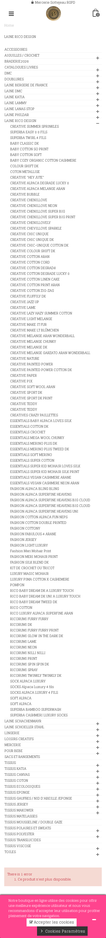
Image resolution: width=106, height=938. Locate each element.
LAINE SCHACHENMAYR (23, 721)
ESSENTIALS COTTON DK (29, 426)
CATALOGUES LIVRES (21, 67)
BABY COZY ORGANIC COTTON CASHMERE (43, 160)
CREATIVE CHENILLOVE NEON (33, 206)
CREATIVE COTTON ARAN (29, 257)
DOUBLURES (14, 79)
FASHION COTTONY (25, 528)
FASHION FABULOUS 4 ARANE (33, 534)
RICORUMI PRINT (23, 658)
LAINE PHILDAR (17, 115)
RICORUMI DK (21, 625)
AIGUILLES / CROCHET (22, 55)
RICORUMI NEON (23, 647)
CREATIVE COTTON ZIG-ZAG (32, 291)
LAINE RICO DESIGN (20, 121)
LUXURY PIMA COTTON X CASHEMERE (39, 579)
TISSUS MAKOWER (19, 810)
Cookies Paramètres (62, 931)
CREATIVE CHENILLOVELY (30, 223)
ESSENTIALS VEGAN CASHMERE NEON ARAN (44, 483)
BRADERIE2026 (17, 61)
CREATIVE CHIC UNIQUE (29, 234)
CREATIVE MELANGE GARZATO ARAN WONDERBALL (50, 353)
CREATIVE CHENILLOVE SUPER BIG (37, 211)
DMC (8, 73)
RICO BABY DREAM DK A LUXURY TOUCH (41, 591)
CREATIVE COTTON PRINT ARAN (35, 285)
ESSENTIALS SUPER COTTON (32, 460)
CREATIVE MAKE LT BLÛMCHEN (34, 330)
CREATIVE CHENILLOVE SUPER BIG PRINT (42, 217)
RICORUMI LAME (23, 641)
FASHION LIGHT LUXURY (29, 545)
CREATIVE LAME (23, 307)
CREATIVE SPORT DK (26, 392)
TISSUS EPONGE (17, 792)
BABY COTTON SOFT (26, 155)
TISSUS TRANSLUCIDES (23, 840)
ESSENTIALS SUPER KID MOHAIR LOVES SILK (45, 466)
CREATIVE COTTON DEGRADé (33, 268)
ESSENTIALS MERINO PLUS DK (33, 443)
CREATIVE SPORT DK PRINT (31, 398)
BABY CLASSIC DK (24, 143)
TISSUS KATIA (15, 769)
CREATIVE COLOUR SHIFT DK (32, 251)
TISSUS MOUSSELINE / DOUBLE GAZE (33, 822)
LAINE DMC (13, 91)
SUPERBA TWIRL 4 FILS (28, 138)
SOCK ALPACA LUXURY (28, 681)
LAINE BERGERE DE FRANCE (26, 85)
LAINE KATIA (15, 97)
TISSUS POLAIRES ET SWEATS (28, 828)
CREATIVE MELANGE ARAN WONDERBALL (42, 336)
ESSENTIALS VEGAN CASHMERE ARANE (40, 477)
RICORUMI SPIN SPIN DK (29, 664)
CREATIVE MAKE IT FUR (28, 324)
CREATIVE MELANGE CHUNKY (33, 341)
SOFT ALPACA (20, 698)
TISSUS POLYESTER (19, 834)
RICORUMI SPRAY (24, 670)
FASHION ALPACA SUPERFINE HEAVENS (41, 494)
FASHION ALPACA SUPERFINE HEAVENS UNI (44, 511)
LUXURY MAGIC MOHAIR (29, 574)
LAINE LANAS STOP (19, 109)
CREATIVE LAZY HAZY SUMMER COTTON (41, 313)
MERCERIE (13, 745)
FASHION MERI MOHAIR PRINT (34, 557)
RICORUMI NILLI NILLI (28, 653)
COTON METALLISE (25, 172)
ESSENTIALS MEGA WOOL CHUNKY (37, 438)
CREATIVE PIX (21, 381)
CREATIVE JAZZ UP (24, 302)
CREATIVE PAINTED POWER (31, 364)
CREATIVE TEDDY (23, 404)
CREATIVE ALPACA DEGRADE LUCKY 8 (39, 183)
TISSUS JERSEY (16, 804)
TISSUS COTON (16, 780)
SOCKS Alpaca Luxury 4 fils (32, 687)
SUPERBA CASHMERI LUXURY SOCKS (39, 715)
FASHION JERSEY (23, 540)
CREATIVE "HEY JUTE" (27, 177)
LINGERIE (12, 733)
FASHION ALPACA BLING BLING (34, 489)
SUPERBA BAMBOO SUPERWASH (35, 709)
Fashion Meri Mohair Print (30, 551)
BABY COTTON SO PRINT (29, 149)
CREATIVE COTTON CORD (30, 262)
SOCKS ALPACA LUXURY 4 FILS (34, 692)
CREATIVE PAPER (23, 375)
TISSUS (10, 763)
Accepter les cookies (51, 922)
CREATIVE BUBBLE (25, 194)
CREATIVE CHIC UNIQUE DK (32, 240)
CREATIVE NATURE (24, 358)
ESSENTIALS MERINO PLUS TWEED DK (39, 449)
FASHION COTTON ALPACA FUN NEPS (39, 517)
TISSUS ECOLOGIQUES (22, 786)
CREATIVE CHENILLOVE (28, 200)
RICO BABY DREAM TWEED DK (33, 602)
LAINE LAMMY (16, 103)
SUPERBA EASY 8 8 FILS (28, 132)
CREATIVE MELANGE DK (28, 347)
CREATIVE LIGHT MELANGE (31, 319)
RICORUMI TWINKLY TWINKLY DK (35, 675)
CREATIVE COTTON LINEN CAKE (35, 279)
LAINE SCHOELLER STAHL (24, 727)
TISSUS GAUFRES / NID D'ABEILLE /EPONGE (38, 798)
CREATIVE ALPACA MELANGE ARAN (37, 189)
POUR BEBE (14, 751)
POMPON (17, 585)
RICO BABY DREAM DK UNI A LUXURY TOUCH (45, 596)
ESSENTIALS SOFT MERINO (31, 455)
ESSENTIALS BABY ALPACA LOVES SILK (41, 421)
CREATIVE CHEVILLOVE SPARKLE (36, 228)
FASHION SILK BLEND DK (29, 562)
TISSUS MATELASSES (21, 816)
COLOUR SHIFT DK (24, 166)
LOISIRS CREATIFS (19, 739)
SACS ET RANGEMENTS (22, 757)
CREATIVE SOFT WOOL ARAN (32, 387)
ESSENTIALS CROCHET (27, 432)
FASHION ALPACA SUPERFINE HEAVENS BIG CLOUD (50, 500)
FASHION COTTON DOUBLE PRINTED (38, 523)
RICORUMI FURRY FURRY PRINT (34, 630)
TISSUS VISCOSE (18, 846)
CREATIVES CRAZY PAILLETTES (34, 415)
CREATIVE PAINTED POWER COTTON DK (41, 370)
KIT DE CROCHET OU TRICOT (32, 568)
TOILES (10, 852)
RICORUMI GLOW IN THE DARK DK (36, 636)
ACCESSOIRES (16, 49)
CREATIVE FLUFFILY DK (28, 296)
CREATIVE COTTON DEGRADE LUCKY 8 (40, 274)
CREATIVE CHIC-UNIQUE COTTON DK (39, 245)
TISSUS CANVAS (17, 775)
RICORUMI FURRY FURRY (29, 619)
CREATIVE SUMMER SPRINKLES (34, 126)
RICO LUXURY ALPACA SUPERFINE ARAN (41, 613)
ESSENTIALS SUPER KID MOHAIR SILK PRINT (44, 472)
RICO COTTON (21, 608)
